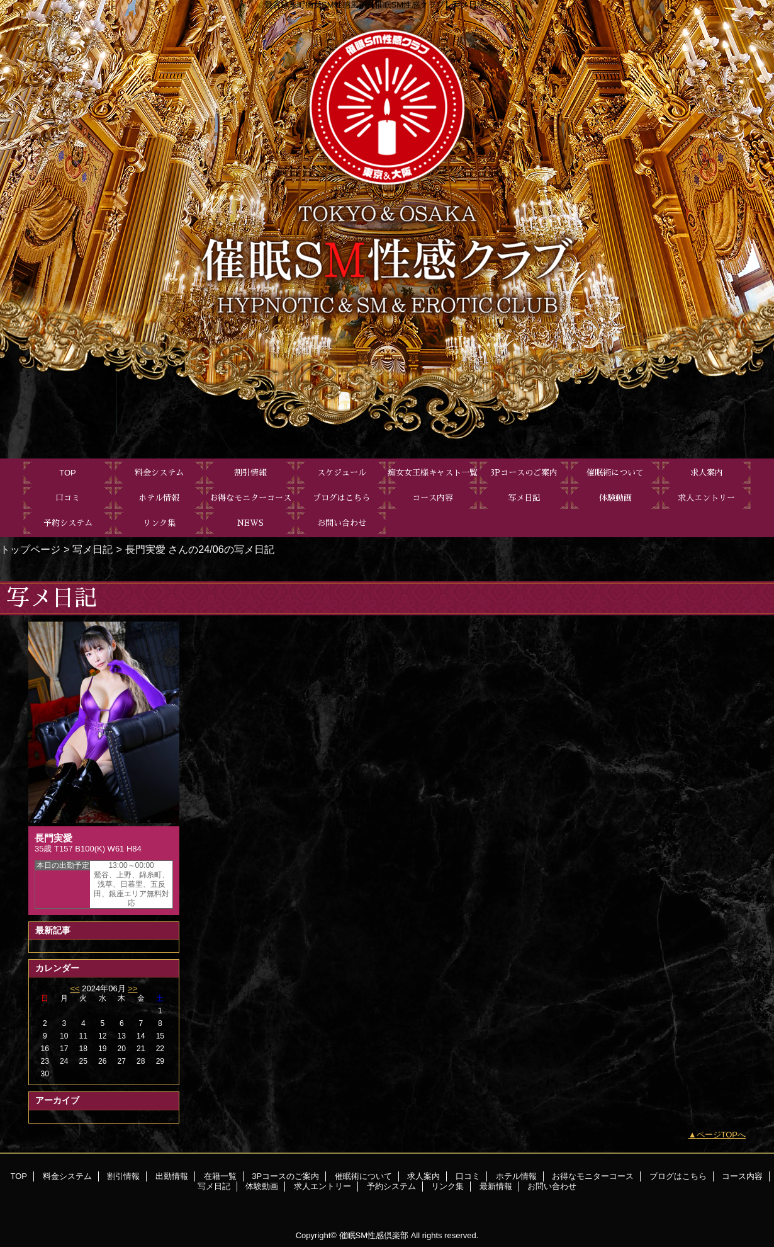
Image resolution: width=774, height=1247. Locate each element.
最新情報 (496, 1186)
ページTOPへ (721, 1134)
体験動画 (261, 1186)
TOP (67, 472)
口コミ (468, 1176)
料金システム (67, 1176)
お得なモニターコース (593, 1176)
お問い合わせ (551, 1186)
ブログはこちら (678, 1176)
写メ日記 (92, 549)
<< (74, 988)
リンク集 (447, 1186)
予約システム (391, 1186)
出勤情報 (171, 1176)
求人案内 (423, 1176)
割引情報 (123, 1176)
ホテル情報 (516, 1176)
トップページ (30, 549)
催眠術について (363, 1176)
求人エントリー (322, 1186)
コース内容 (742, 1176)
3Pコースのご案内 (285, 1176)
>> (132, 988)
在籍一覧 (220, 1176)
